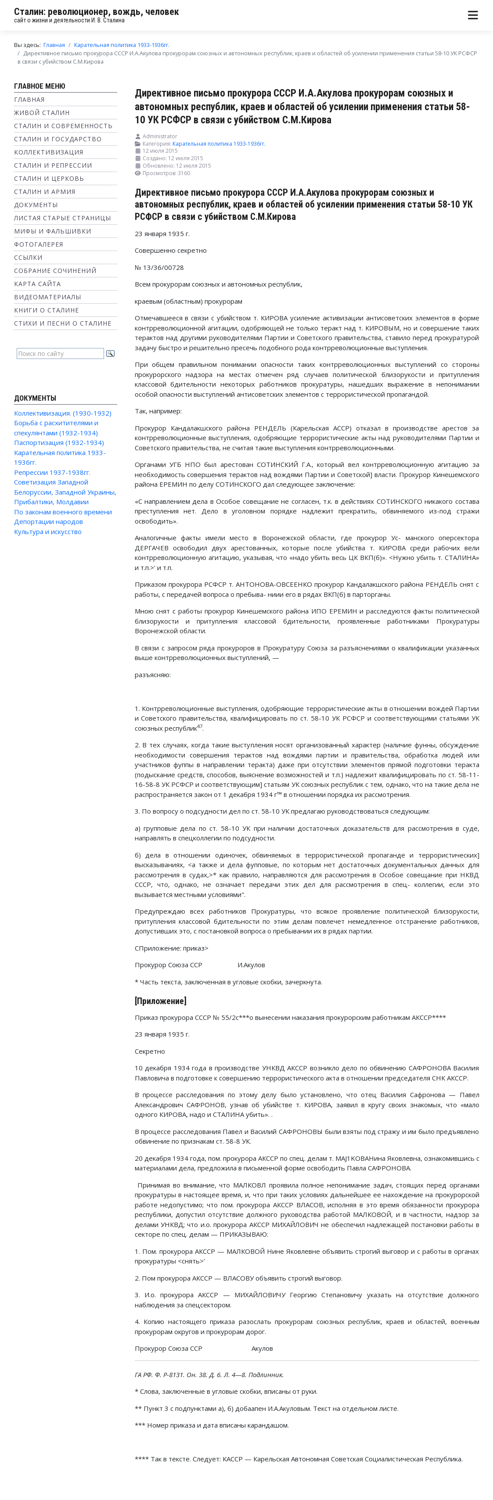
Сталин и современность (63, 126)
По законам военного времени (63, 511)
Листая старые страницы (62, 218)
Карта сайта (37, 284)
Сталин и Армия (45, 191)
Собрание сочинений (55, 270)
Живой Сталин (42, 112)
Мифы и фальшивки (52, 231)
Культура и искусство (48, 531)
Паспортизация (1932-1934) (59, 442)
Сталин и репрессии (53, 165)
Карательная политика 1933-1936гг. (219, 143)
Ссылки (28, 257)
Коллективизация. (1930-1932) (63, 413)
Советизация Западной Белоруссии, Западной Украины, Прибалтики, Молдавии (65, 491)
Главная (29, 99)
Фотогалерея (38, 244)
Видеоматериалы (47, 297)
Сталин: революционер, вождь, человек (96, 11)
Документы (36, 205)
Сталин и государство (58, 139)
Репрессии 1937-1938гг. (52, 472)
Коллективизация (48, 152)
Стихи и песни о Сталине (63, 323)
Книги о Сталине (46, 310)
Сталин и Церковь (49, 178)
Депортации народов (48, 521)
